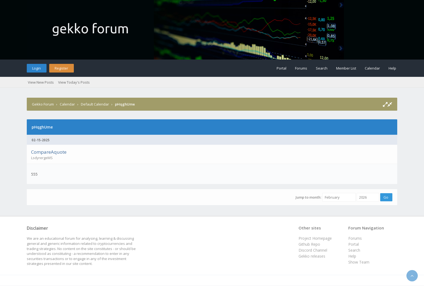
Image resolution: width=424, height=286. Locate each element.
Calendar (372, 68)
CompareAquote (49, 152)
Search (321, 68)
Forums (301, 68)
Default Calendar (95, 104)
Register (61, 68)
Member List (346, 68)
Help (392, 68)
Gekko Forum (43, 104)
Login (36, 68)
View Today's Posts (74, 82)
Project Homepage (315, 238)
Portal (281, 68)
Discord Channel (313, 250)
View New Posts (41, 82)
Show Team (358, 262)
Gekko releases (312, 256)
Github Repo (309, 244)
